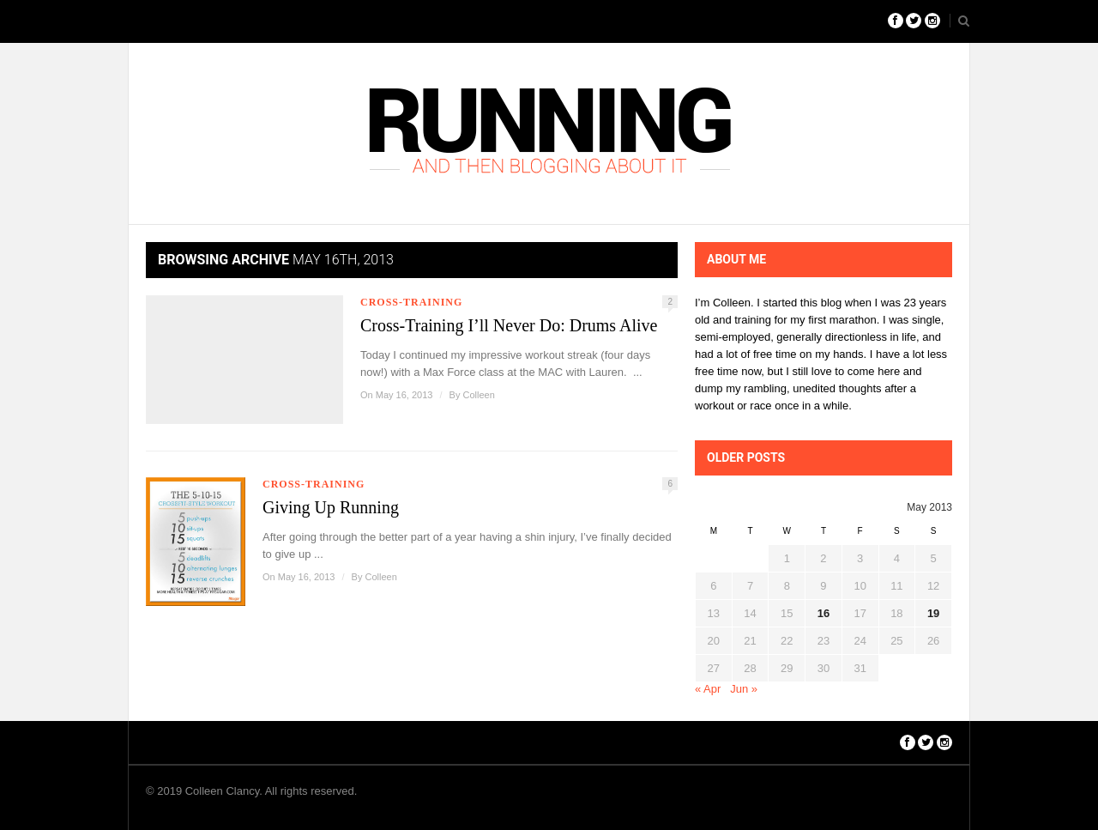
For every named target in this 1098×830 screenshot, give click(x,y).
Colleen (478, 395)
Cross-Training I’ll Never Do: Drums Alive (508, 325)
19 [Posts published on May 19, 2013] (933, 613)
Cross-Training (411, 302)
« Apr (708, 688)
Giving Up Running (330, 507)
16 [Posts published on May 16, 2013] (823, 613)
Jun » (743, 688)
